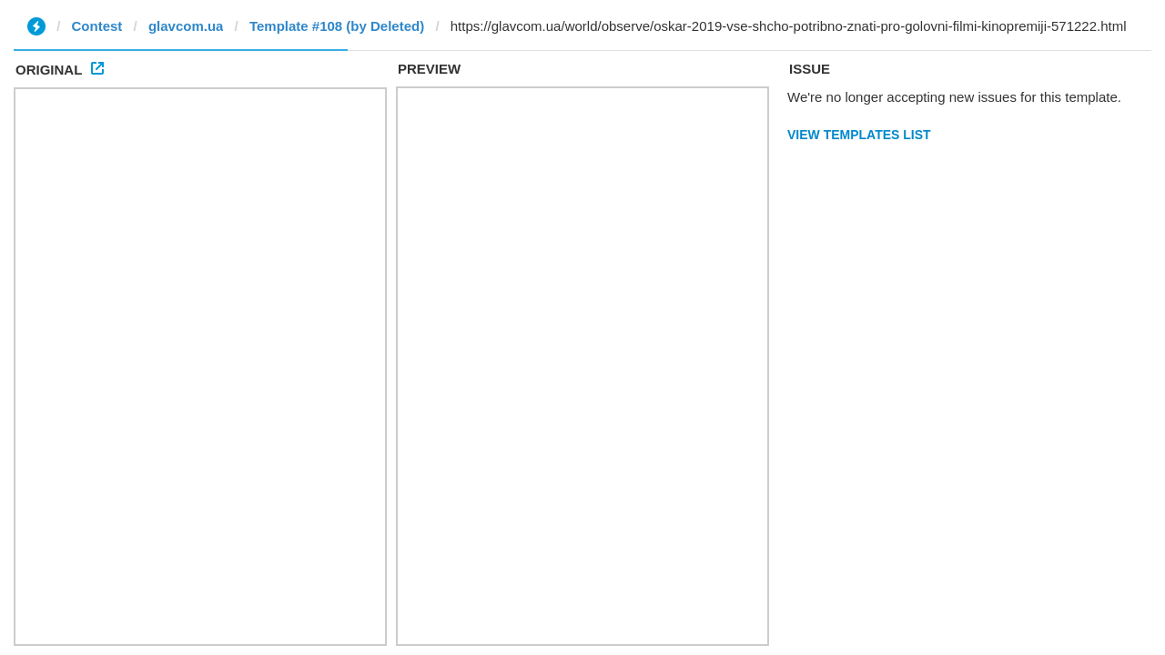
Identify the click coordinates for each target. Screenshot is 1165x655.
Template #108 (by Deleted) (336, 26)
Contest (97, 26)
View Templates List (859, 134)
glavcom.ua (186, 26)
